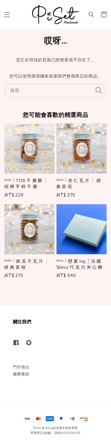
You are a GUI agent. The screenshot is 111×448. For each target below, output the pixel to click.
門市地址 (21, 367)
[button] (7, 14)
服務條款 (21, 373)
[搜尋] (99, 90)
